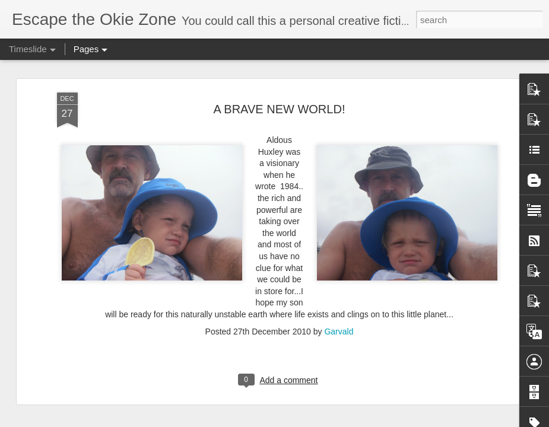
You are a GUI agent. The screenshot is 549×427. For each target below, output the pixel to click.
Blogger (312, 420)
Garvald (338, 228)
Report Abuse (346, 420)
